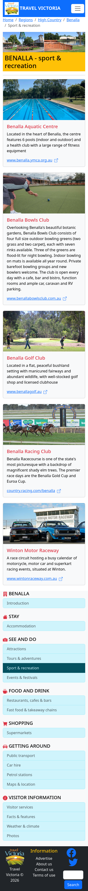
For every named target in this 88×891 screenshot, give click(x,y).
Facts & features (21, 816)
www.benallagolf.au (27, 391)
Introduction (18, 603)
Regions (26, 19)
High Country (49, 19)
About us (44, 864)
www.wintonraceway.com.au (35, 578)
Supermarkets (19, 732)
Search (73, 884)
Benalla (73, 19)
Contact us (44, 869)
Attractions (16, 648)
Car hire (14, 765)
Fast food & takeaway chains (32, 709)
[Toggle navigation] (77, 8)
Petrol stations (19, 774)
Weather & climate (23, 826)
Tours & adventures (24, 658)
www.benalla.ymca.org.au (32, 160)
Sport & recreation (23, 668)
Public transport (21, 755)
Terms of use (44, 875)
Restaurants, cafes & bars (29, 700)
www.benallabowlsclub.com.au (37, 298)
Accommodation (21, 626)
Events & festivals (22, 677)
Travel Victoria (33, 8)
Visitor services (20, 807)
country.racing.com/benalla (34, 490)
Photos (13, 835)
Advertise (44, 858)
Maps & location (21, 784)
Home (8, 19)
